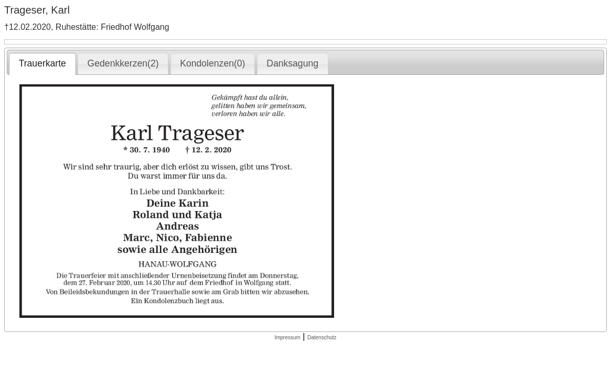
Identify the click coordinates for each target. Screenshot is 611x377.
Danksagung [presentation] (292, 63)
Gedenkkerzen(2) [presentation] (123, 63)
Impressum (287, 337)
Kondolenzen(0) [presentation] (212, 63)
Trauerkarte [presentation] (42, 63)
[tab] (42, 64)
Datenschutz (322, 337)
